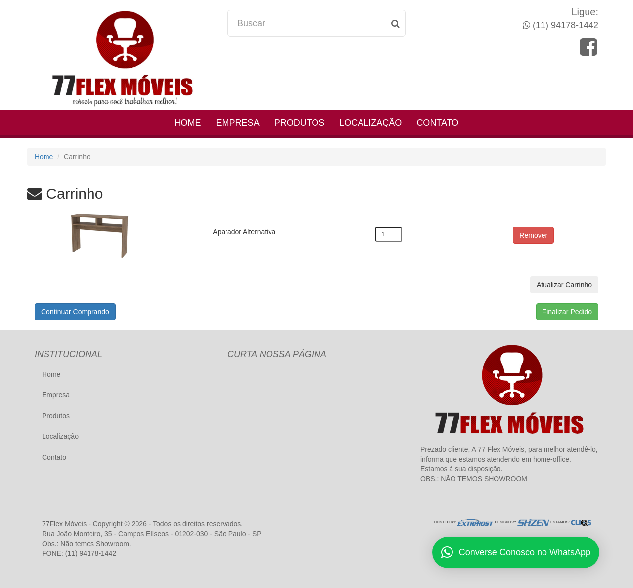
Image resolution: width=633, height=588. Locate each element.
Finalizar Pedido (567, 312)
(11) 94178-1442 (564, 25)
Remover (533, 235)
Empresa (238, 122)
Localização (370, 122)
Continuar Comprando (75, 312)
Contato (437, 122)
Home (188, 122)
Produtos (299, 122)
